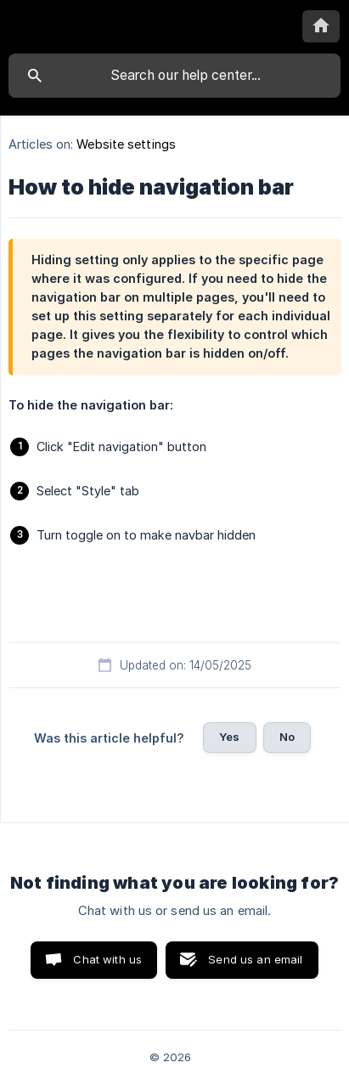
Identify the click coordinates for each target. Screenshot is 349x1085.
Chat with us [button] (107, 959)
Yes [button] (229, 736)
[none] (321, 26)
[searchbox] (174, 76)
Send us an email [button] (255, 959)
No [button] (287, 736)
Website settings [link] (126, 144)
